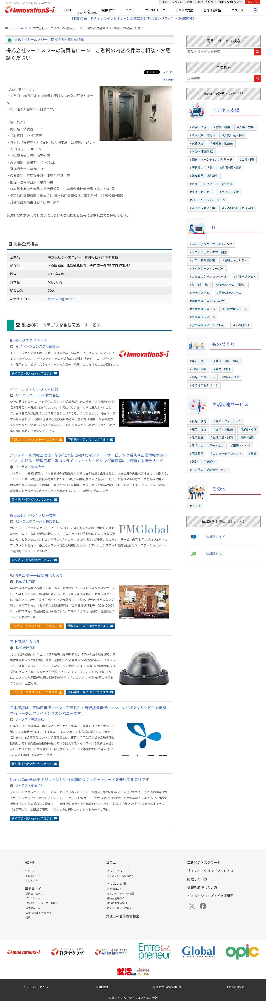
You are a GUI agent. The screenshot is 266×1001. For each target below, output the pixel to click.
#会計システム (199, 293)
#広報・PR (246, 159)
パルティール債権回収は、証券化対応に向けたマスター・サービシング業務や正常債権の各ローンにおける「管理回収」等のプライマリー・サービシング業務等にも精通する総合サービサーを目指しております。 (88, 461)
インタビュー (33, 898)
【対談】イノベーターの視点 (42, 903)
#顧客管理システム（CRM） (208, 301)
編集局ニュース (34, 893)
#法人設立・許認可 (202, 135)
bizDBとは (214, 554)
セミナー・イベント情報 (120, 893)
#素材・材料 (221, 369)
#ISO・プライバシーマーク (207, 200)
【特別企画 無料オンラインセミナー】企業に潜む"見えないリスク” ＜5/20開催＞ (133, 19)
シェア (167, 72)
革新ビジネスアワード (203, 863)
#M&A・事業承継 (201, 151)
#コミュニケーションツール (208, 276)
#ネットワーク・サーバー (207, 268)
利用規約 (102, 987)
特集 (28, 917)
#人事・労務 (245, 127)
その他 (219, 489)
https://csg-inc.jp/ (61, 299)
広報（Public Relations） (40, 912)
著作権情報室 (212, 10)
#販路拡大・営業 (201, 167)
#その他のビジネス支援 (237, 208)
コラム (130, 10)
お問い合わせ (235, 987)
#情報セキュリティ (234, 260)
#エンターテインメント (226, 453)
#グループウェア (245, 276)
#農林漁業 (247, 437)
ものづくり (223, 344)
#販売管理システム (202, 317)
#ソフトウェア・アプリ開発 (208, 252)
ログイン (253, 2)
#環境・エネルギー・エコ (207, 445)
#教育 (253, 453)
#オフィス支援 (229, 192)
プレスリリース (155, 10)
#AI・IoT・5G (199, 284)
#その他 (168, 80)
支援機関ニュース (117, 888)
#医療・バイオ (240, 445)
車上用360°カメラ (25, 642)
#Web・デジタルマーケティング (211, 244)
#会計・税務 (221, 127)
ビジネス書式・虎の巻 (119, 908)
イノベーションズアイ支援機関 (210, 896)
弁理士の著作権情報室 (122, 916)
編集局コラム (33, 908)
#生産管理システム (202, 309)
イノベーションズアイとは (177, 2)
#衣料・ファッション (227, 421)
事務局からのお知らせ (167, 987)
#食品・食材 (198, 421)
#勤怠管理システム (229, 293)
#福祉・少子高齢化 (202, 461)
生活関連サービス (230, 404)
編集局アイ (108, 10)
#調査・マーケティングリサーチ (211, 159)
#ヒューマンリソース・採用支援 (211, 184)
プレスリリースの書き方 (120, 875)
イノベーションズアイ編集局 (37, 346)
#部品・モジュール (202, 377)
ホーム (9, 28)
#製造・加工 (198, 361)
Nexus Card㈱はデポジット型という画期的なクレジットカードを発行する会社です (79, 779)
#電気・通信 (198, 429)
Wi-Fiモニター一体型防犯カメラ (36, 575)
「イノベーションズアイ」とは (210, 871)
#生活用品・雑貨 (222, 437)
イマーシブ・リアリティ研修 (34, 389)
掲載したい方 (205, 2)
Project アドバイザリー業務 (33, 515)
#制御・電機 (198, 369)
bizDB (87, 10)
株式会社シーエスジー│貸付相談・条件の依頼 (49, 40)
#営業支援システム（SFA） (208, 325)
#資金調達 (196, 143)
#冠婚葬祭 (196, 453)
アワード (237, 10)
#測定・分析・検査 (226, 361)
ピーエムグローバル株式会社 (37, 395)
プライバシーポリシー (37, 987)
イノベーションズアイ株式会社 (137, 998)
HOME (68, 10)
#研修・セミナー (201, 192)
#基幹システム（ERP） (230, 284)
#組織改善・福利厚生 (204, 175)
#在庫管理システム (235, 309)
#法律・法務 (198, 127)
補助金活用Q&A (115, 898)
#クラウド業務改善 (202, 260)
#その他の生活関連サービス (208, 470)
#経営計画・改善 (230, 167)
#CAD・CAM (230, 377)
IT (214, 227)
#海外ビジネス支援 (202, 208)
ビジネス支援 (184, 10)
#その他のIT (241, 325)
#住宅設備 (196, 437)
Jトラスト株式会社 (30, 467)
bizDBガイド (215, 537)
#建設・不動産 (223, 429)
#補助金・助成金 (222, 143)
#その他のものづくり (204, 385)
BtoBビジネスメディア (29, 340)
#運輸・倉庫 (248, 429)
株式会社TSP (25, 582)
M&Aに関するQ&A (117, 903)
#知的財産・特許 (233, 135)
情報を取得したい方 (230, 2)
